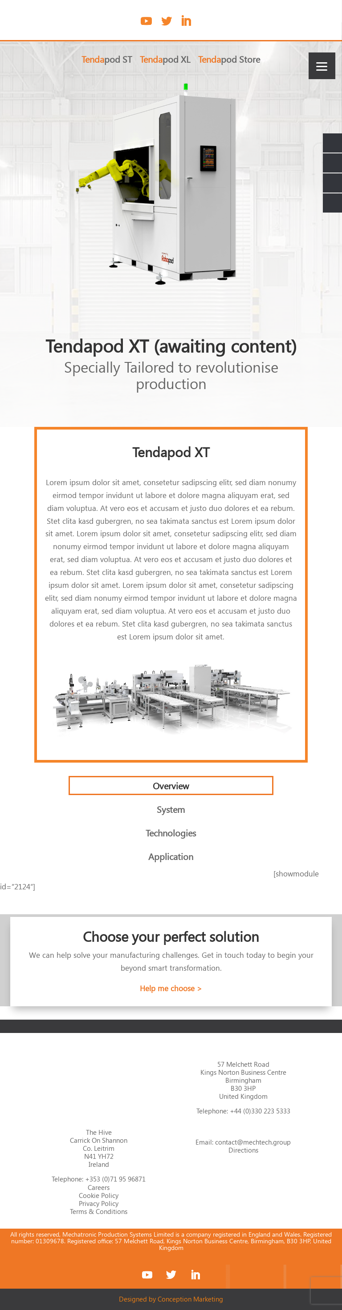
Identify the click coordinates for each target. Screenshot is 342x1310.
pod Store (229, 60)
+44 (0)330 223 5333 (260, 1110)
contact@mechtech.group (253, 1141)
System (171, 809)
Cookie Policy (98, 1195)
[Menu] (322, 65)
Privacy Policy (98, 1203)
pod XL (165, 60)
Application (170, 856)
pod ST (106, 60)
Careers (99, 1187)
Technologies (171, 832)
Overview (171, 785)
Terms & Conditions (98, 1211)
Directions (243, 1149)
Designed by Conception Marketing (171, 1298)
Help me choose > (171, 988)
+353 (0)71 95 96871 (115, 1178)
